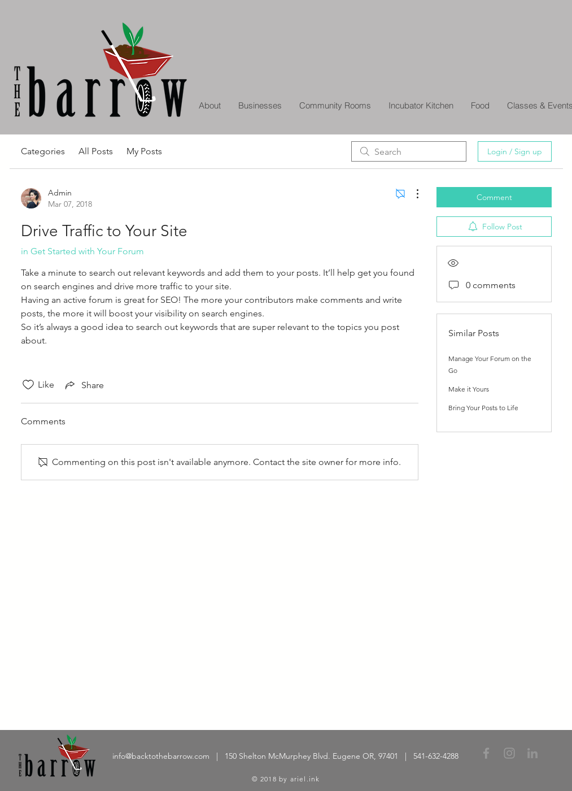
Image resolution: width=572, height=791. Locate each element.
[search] (408, 151)
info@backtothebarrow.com (160, 756)
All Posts (95, 151)
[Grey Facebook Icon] (486, 753)
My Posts (144, 151)
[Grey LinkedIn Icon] (532, 753)
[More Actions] (411, 194)
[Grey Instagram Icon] (509, 753)
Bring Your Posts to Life (483, 407)
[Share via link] (83, 385)
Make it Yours (468, 389)
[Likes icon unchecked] (28, 385)
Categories (43, 151)
